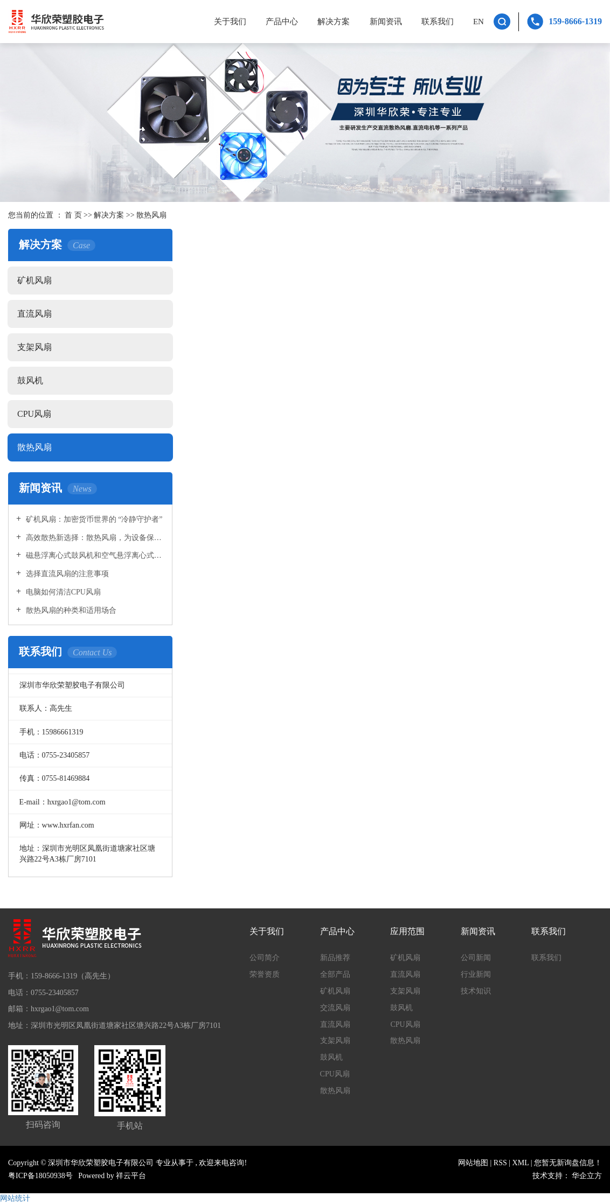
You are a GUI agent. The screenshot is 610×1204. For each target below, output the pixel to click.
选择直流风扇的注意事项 (66, 574)
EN (478, 21)
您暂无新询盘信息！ (568, 1163)
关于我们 (230, 21)
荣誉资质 (264, 974)
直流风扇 (34, 313)
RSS (500, 1163)
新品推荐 (335, 958)
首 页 (73, 215)
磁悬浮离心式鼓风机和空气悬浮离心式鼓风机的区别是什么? (94, 555)
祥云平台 (131, 1176)
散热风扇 (151, 215)
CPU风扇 (34, 413)
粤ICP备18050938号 (40, 1176)
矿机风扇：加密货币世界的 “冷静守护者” (93, 519)
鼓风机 (30, 380)
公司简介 (264, 958)
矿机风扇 (34, 280)
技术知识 (476, 991)
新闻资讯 (386, 21)
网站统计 (15, 1198)
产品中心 (282, 21)
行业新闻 (476, 974)
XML (520, 1163)
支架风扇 (34, 347)
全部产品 (335, 974)
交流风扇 (335, 1008)
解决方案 (333, 21)
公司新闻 (476, 958)
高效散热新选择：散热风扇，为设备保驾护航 (94, 538)
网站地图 (474, 1163)
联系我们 (437, 21)
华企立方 (587, 1176)
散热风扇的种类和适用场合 (70, 610)
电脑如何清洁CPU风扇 (62, 592)
